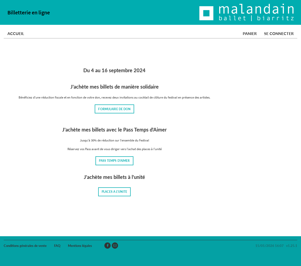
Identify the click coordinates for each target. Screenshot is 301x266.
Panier (250, 33)
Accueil (15, 33)
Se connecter (279, 33)
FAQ (57, 246)
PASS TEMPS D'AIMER (114, 161)
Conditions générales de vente (25, 246)
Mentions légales (80, 246)
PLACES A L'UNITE (114, 192)
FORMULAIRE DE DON (114, 109)
